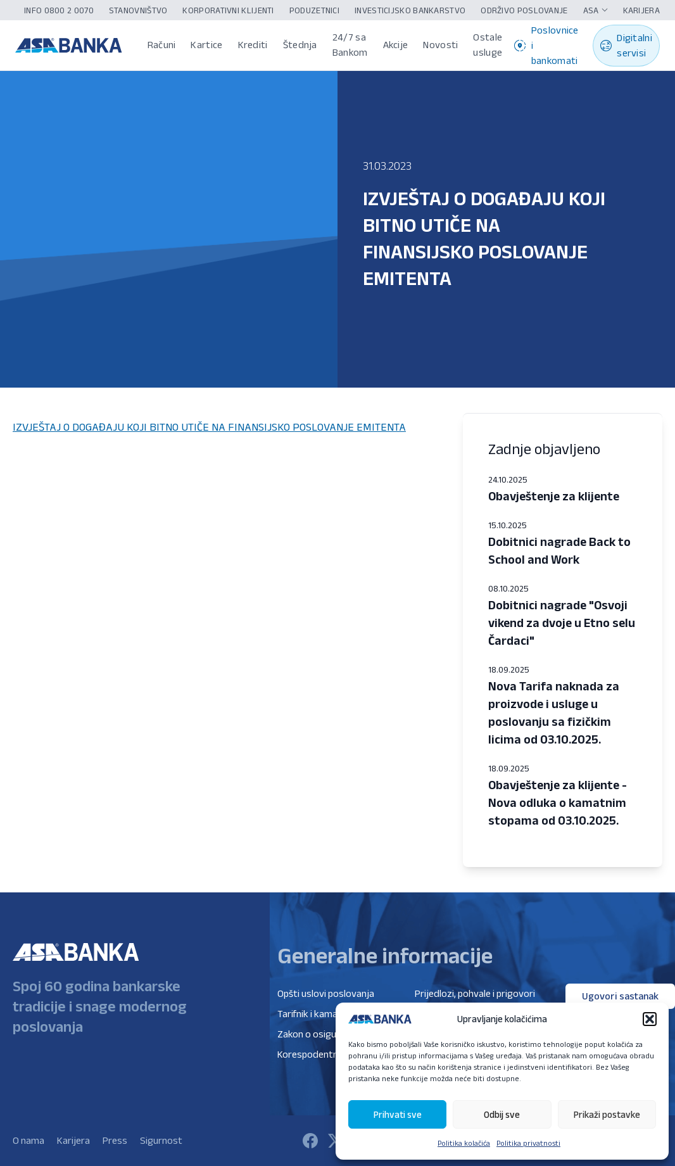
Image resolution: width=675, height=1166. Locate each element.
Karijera (73, 1140)
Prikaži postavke (607, 1114)
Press (115, 1140)
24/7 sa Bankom (350, 45)
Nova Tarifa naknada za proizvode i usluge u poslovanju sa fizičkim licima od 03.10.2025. (553, 712)
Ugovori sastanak (620, 996)
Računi (162, 44)
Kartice (206, 44)
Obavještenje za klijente (553, 496)
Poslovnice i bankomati (546, 45)
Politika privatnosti (528, 1143)
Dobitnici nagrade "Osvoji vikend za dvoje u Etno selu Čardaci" (561, 622)
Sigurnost (161, 1140)
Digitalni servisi (626, 45)
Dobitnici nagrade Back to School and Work (559, 550)
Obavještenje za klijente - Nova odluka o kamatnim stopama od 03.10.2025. (557, 802)
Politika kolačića (464, 1143)
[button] (649, 1019)
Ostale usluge (487, 45)
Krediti (253, 44)
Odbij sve (502, 1114)
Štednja (300, 44)
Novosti (440, 44)
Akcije (395, 44)
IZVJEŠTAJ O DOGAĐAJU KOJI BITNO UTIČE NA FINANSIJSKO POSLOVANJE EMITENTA (209, 427)
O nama (28, 1140)
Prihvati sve (398, 1114)
